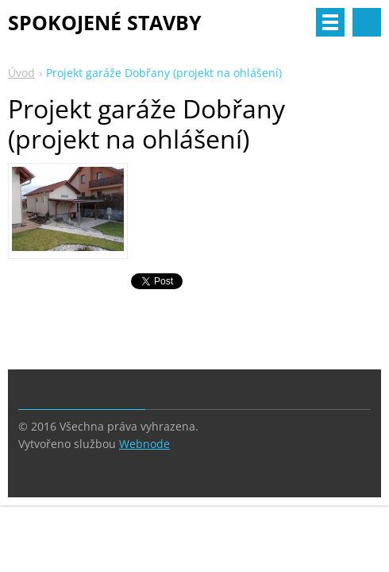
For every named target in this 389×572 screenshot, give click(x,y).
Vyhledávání (366, 22)
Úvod (21, 72)
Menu (330, 22)
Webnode (144, 443)
